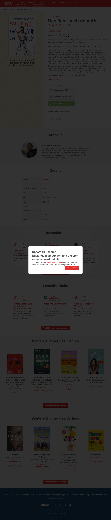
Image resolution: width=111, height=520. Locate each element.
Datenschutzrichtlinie (53, 262)
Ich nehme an (72, 268)
